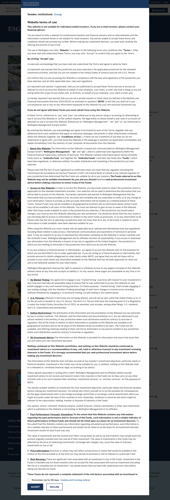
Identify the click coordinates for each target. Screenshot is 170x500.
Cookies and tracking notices (75, 480)
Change (58, 14)
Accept (35, 487)
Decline (54, 487)
